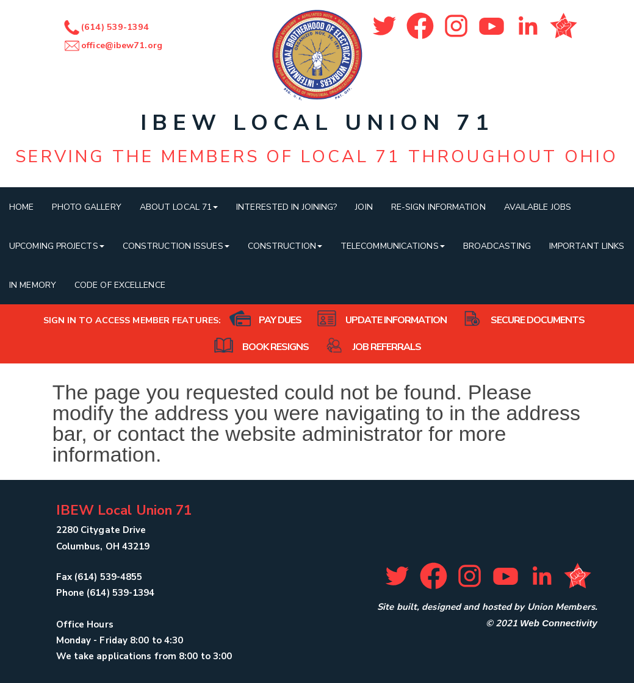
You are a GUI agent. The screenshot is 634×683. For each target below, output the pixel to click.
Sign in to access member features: (132, 320)
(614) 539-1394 (106, 27)
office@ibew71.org (112, 45)
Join (363, 207)
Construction (285, 246)
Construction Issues (176, 246)
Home (21, 207)
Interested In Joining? (286, 207)
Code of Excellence (119, 285)
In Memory (32, 285)
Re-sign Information (438, 207)
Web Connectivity (558, 623)
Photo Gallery (86, 207)
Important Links (587, 246)
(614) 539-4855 (108, 577)
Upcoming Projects (56, 246)
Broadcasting (497, 246)
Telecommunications (392, 246)
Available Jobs (537, 207)
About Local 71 (179, 207)
